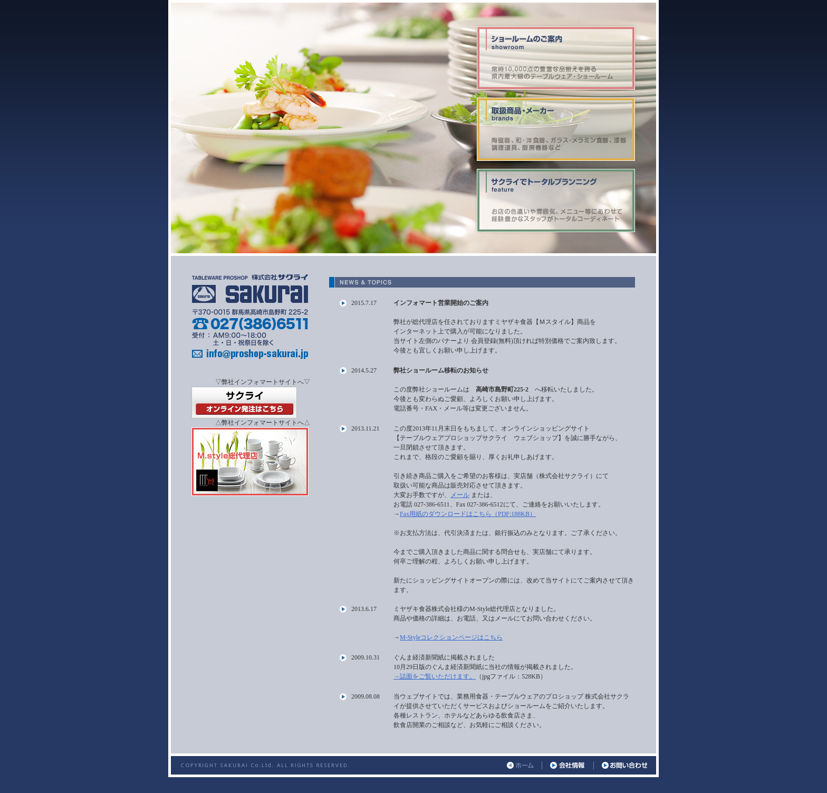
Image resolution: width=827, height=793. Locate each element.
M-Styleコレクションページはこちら (451, 637)
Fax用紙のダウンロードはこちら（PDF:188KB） (468, 514)
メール (459, 495)
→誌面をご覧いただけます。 (434, 676)
